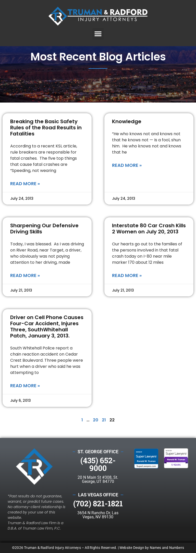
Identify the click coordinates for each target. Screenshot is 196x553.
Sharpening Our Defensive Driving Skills (44, 228)
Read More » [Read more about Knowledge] (127, 165)
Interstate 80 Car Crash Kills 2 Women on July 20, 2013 (149, 228)
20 (95, 420)
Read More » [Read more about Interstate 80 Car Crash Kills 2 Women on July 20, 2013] (127, 275)
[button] (98, 34)
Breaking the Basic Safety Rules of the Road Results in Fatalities (46, 127)
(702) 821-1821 (98, 503)
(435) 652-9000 (98, 464)
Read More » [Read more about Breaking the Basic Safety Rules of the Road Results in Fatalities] (25, 183)
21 (104, 420)
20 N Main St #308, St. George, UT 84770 (98, 479)
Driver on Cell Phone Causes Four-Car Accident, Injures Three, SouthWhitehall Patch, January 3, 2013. (46, 326)
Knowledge (126, 121)
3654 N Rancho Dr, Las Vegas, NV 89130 (97, 514)
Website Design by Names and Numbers (151, 548)
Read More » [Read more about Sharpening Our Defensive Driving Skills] (25, 275)
